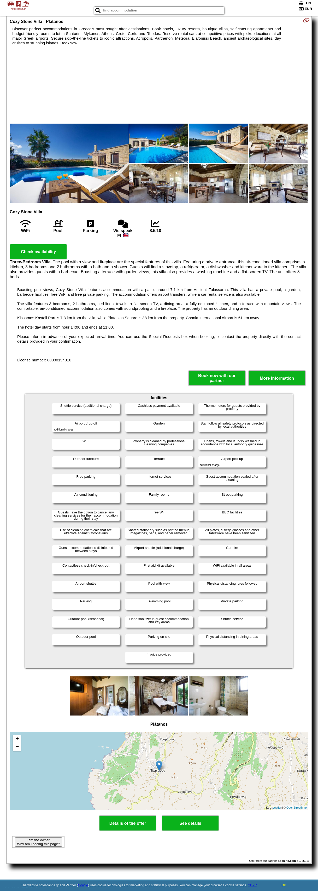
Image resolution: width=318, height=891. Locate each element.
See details (190, 823)
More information (277, 378)
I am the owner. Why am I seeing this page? (38, 842)
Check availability (38, 252)
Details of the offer (127, 823)
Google (83, 885)
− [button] (17, 747)
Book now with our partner (216, 378)
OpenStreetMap (296, 807)
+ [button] (17, 739)
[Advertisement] (159, 84)
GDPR (252, 885)
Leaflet (277, 807)
